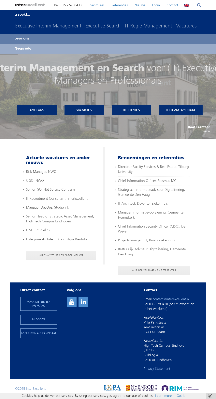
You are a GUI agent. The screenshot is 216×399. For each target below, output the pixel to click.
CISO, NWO (35, 181)
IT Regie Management (148, 26)
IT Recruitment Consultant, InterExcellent (57, 199)
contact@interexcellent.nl (171, 299)
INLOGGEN (38, 319)
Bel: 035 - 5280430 (67, 5)
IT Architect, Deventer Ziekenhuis (143, 203)
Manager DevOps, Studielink (47, 207)
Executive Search (103, 26)
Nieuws (140, 5)
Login (156, 5)
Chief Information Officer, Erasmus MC (147, 181)
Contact (172, 5)
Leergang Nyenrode (181, 110)
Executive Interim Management (48, 26)
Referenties (119, 5)
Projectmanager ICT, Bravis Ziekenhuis (146, 240)
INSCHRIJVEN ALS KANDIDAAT (38, 333)
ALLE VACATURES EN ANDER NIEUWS (61, 255)
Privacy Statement (157, 369)
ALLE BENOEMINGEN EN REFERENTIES (154, 270)
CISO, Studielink (38, 230)
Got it (181, 396)
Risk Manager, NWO (41, 172)
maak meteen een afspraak (38, 303)
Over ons (37, 110)
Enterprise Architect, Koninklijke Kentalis (56, 239)
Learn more (163, 396)
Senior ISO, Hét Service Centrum (50, 189)
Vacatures (97, 5)
